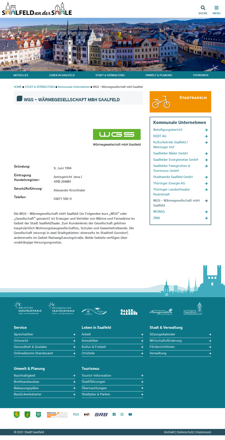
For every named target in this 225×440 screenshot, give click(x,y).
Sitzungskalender (162, 334)
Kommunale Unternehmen (74, 87)
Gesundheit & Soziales (30, 347)
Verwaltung (158, 353)
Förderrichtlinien (162, 347)
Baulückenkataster (28, 394)
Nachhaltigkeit (24, 375)
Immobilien (90, 340)
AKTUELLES (20, 75)
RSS (76, 414)
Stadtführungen (93, 381)
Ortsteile (88, 353)
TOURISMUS (200, 75)
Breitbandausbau (26, 381)
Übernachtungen (94, 388)
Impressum (203, 432)
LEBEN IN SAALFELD (62, 75)
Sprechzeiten (23, 334)
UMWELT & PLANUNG (158, 75)
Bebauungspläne (26, 388)
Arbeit (86, 334)
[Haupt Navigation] (216, 10)
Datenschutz (185, 432)
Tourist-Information (96, 375)
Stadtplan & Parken (96, 394)
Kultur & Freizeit (94, 347)
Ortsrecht (21, 340)
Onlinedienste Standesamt (33, 353)
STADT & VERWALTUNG (110, 75)
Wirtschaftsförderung (166, 340)
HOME (18, 87)
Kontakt (169, 432)
